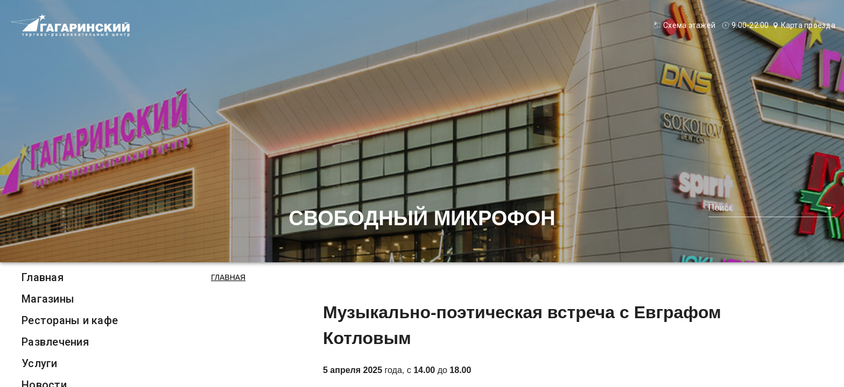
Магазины (48, 298)
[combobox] (771, 208)
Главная (43, 277)
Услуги (40, 363)
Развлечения (55, 341)
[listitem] (69, 277)
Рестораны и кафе (70, 320)
